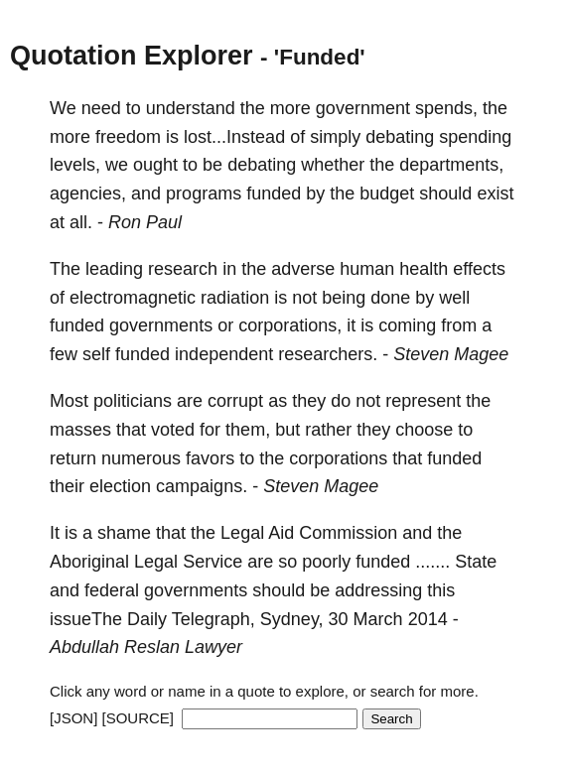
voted (173, 430)
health (423, 269)
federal (111, 590)
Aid (281, 533)
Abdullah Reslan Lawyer (146, 647)
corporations (338, 458)
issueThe (86, 619)
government (363, 108)
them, (247, 430)
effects (479, 269)
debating (399, 137)
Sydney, (292, 619)
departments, (451, 165)
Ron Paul (145, 222)
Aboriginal (89, 562)
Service (212, 562)
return (73, 458)
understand (190, 108)
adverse (303, 269)
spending (475, 137)
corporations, (290, 325)
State (475, 562)
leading (114, 269)
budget (386, 193)
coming (407, 325)
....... (432, 562)
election (120, 486)
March (378, 619)
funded (273, 193)
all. (81, 222)
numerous (141, 458)
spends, (446, 108)
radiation (235, 298)
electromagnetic (133, 298)
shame (124, 533)
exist (495, 193)
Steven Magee (450, 354)
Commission (348, 533)
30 (339, 619)
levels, (75, 165)
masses (80, 430)
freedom (128, 137)
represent (423, 401)
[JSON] (73, 717)
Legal (242, 533)
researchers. (327, 354)
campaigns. (201, 486)
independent (224, 354)
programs (203, 193)
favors (210, 458)
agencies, (88, 193)
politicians (132, 401)
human (367, 269)
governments (161, 325)
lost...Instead (234, 137)
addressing (378, 590)
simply (335, 137)
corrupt (235, 401)
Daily (147, 619)
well (454, 298)
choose (424, 430)
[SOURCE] (138, 717)
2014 (428, 619)
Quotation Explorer (131, 55)
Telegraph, (213, 619)
